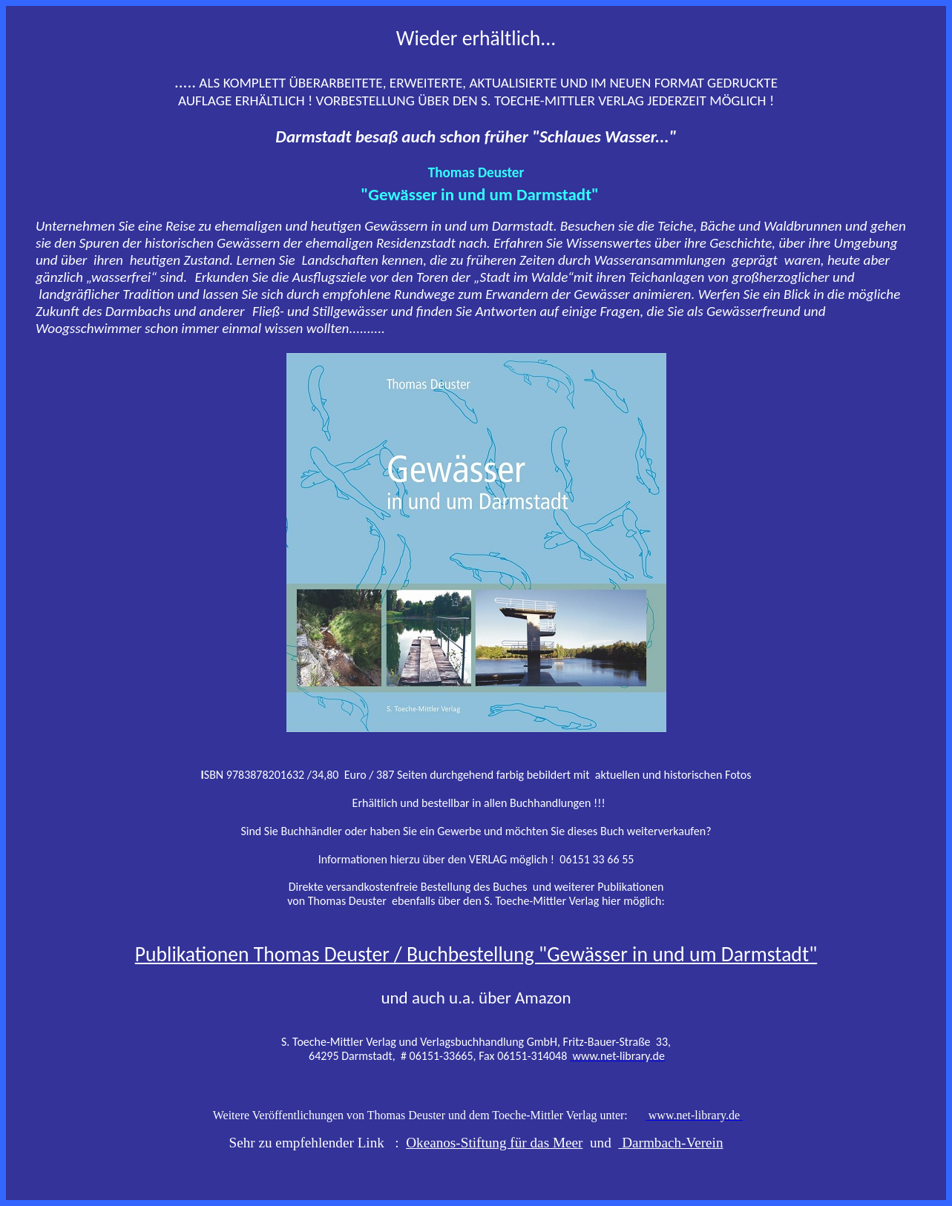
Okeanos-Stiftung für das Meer (494, 1142)
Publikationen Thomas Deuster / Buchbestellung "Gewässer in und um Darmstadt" (476, 954)
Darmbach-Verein (670, 1142)
